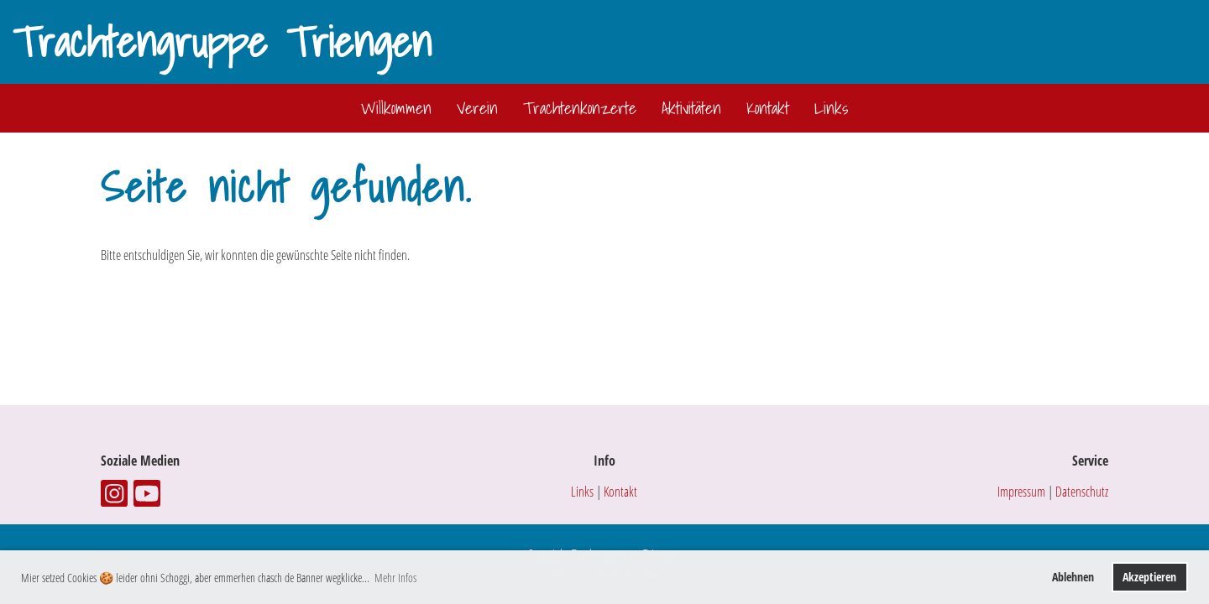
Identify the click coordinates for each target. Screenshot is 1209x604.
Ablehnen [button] (1073, 577)
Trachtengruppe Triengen (222, 42)
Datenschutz (1081, 491)
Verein (477, 108)
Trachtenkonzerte (579, 108)
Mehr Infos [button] (395, 578)
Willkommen (396, 108)
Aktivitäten (691, 108)
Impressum (1021, 491)
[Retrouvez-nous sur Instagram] (114, 496)
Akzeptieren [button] (1149, 577)
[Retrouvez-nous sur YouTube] (146, 496)
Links (831, 108)
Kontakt (767, 108)
